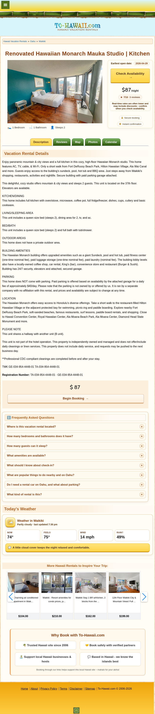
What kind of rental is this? (24, 494)
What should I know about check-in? (30, 465)
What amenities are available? (26, 455)
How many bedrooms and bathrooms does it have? (40, 436)
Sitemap (90, 686)
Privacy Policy (48, 686)
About (34, 686)
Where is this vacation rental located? (31, 426)
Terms (63, 686)
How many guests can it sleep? (27, 446)
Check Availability (130, 73)
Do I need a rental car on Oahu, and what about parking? (43, 484)
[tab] (41, 142)
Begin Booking (73, 398)
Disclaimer (76, 686)
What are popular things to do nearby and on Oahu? (40, 475)
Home (24, 686)
